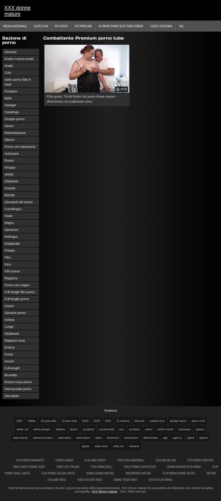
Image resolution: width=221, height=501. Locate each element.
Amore (9, 361)
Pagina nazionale (15, 26)
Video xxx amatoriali (131, 460)
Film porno (12, 271)
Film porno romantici (30, 460)
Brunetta (11, 375)
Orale (9, 216)
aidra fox (118, 446)
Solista (9, 319)
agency (177, 437)
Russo (9, 160)
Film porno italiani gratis (58, 473)
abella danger (41, 429)
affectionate (150, 437)
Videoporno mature (138, 473)
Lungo (9, 326)
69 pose (140, 420)
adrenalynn (83, 437)
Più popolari (83, 26)
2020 (97, 420)
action (148, 429)
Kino (8, 264)
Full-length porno (17, 299)
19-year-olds (69, 420)
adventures (131, 437)
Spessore (11, 229)
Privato (10, 250)
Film (8, 257)
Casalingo (12, 112)
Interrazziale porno (18, 389)
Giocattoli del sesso (19, 202)
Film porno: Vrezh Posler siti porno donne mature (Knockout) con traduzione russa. (81, 99)
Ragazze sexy (15, 340)
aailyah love (157, 420)
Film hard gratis (95, 460)
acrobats (134, 429)
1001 (19, 420)
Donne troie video (126, 480)
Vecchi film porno (160, 480)
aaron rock (198, 420)
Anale (9, 65)
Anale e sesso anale (19, 59)
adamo (200, 429)
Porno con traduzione (20, 146)
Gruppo (10, 167)
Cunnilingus (13, 209)
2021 (108, 420)
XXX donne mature (17, 11)
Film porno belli (102, 467)
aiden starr (101, 446)
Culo (8, 72)
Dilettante (11, 181)
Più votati (61, 26)
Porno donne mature (100, 473)
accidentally (106, 429)
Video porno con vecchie (140, 467)
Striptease (12, 333)
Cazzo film (40, 26)
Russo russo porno (18, 382)
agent (190, 437)
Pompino (11, 91)
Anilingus (11, 236)
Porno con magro (17, 285)
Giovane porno (15, 313)
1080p (31, 420)
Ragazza (11, 278)
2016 (85, 420)
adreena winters (43, 437)
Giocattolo (12, 396)
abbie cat (22, 429)
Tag (181, 26)
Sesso (9, 126)
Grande (10, 188)
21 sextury (123, 420)
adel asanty (20, 437)
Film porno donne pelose (179, 473)
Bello (8, 98)
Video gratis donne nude (29, 467)
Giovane (11, 52)
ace (121, 429)
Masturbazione (15, 133)
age (165, 437)
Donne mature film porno (184, 467)
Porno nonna (65, 460)
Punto (9, 354)
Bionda (10, 195)
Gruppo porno (15, 119)
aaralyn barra (178, 420)
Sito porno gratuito (200, 460)
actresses (184, 429)
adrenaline (64, 437)
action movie (165, 429)
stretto (9, 174)
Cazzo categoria (161, 26)
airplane (134, 446)
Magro (9, 223)
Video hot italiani (68, 467)
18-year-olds (48, 420)
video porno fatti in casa (18, 82)
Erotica (10, 347)
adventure (113, 437)
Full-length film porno (20, 292)
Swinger (10, 105)
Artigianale (12, 243)
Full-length (12, 368)
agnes (86, 446)
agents (203, 437)
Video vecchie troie (90, 480)
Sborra (9, 139)
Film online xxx (166, 460)
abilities (60, 429)
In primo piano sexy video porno (121, 26)
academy (88, 429)
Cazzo (9, 306)
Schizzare (12, 153)
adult (98, 437)
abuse (73, 429)
